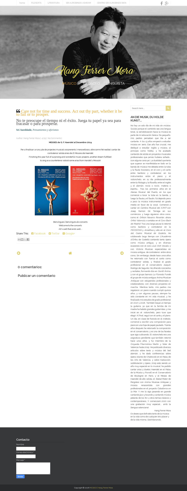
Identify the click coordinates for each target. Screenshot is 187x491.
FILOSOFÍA (36, 3)
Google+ (69, 233)
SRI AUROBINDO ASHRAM (78, 3)
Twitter (54, 233)
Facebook (38, 233)
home (22, 3)
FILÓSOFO (91, 83)
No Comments (54, 138)
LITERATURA (54, 3)
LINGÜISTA (115, 83)
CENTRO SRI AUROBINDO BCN (111, 3)
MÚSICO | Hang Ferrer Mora (101, 488)
